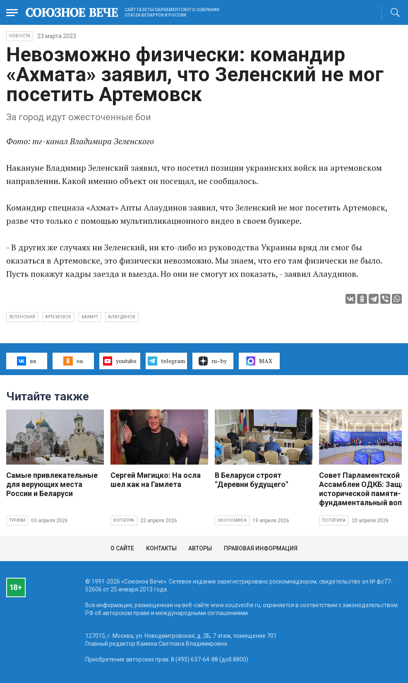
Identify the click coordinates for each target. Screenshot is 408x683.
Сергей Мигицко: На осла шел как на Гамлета (155, 480)
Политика (334, 520)
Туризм (17, 520)
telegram (166, 361)
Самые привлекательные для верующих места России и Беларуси (52, 484)
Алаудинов (122, 317)
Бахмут (90, 317)
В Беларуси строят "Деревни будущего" (251, 480)
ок (73, 361)
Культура (123, 520)
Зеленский (22, 317)
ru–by (213, 361)
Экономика (232, 520)
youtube (120, 361)
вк (26, 361)
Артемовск (58, 317)
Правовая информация (261, 548)
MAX (259, 361)
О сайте (122, 548)
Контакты (161, 548)
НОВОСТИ (19, 36)
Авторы (200, 548)
